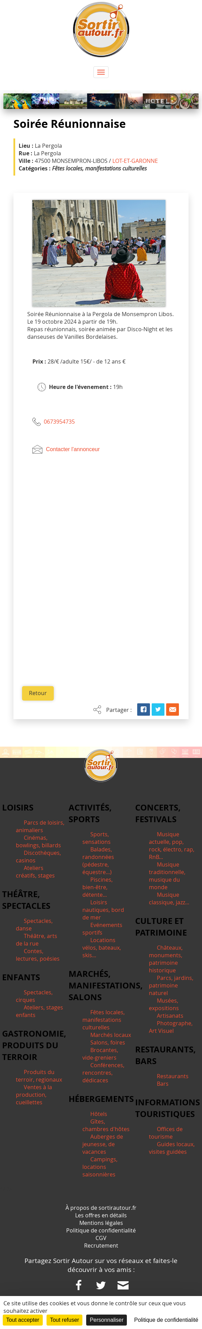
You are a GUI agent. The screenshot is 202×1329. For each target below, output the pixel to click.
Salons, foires (107, 1043)
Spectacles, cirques (34, 996)
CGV (101, 1238)
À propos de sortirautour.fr (101, 1208)
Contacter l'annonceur (73, 449)
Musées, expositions (164, 1004)
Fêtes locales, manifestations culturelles (103, 1020)
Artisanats (170, 1016)
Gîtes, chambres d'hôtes (106, 1125)
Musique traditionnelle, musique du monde (167, 876)
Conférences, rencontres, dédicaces (103, 1073)
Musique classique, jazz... (169, 898)
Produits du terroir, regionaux (39, 1076)
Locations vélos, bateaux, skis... (101, 948)
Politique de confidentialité (101, 1231)
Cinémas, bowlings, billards (38, 841)
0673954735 (59, 421)
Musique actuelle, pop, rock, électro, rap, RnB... (171, 846)
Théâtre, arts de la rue (36, 940)
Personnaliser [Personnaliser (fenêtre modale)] (106, 1320)
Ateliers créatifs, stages (35, 872)
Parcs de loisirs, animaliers (40, 826)
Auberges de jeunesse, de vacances (102, 1144)
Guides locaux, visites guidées (172, 1148)
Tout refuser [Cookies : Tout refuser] (64, 1320)
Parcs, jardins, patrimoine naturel (171, 985)
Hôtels (98, 1114)
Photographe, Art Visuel (171, 1027)
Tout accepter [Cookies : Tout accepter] (22, 1320)
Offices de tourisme (166, 1133)
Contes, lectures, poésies (38, 955)
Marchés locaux (110, 1035)
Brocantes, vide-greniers (100, 1054)
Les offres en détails (101, 1215)
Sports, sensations (96, 838)
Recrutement (101, 1246)
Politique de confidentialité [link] (166, 1320)
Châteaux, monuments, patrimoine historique (166, 959)
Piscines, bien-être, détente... (97, 887)
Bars (163, 1084)
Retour (38, 693)
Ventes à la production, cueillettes (34, 1095)
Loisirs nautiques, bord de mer (103, 910)
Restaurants (173, 1076)
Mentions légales (101, 1223)
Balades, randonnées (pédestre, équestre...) (98, 861)
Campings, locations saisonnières (100, 1167)
